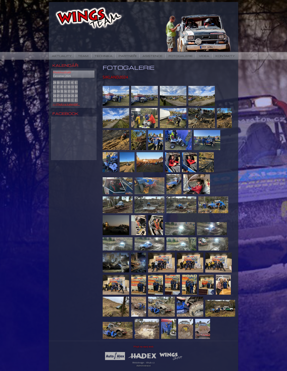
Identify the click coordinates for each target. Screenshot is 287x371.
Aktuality (62, 56)
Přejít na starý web (143, 346)
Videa (204, 56)
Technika (103, 56)
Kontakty (225, 56)
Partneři (127, 56)
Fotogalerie (181, 56)
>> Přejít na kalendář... (66, 104)
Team (83, 56)
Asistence (152, 56)
